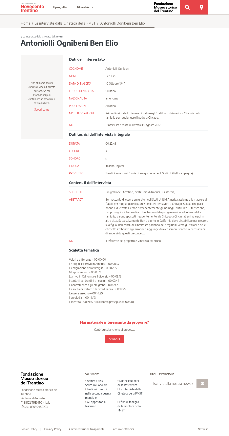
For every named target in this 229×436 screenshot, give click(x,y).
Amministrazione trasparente (87, 429)
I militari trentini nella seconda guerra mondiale (98, 393)
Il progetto (60, 7)
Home (25, 23)
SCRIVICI (114, 339)
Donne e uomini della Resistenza (128, 383)
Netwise (203, 429)
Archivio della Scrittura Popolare (96, 383)
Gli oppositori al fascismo (95, 404)
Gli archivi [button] (84, 7)
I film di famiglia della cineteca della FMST (129, 406)
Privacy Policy (52, 429)
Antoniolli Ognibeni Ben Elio (122, 23)
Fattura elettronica (123, 429)
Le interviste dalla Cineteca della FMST (65, 23)
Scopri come (41, 109)
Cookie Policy (29, 429)
